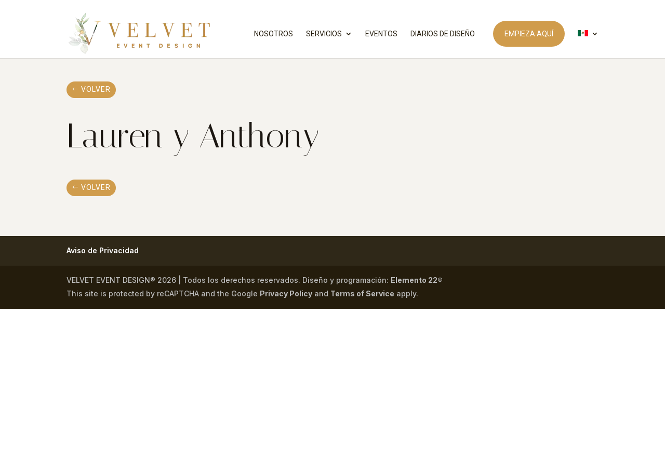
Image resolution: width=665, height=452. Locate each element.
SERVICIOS (324, 34)
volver (96, 89)
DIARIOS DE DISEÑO (442, 34)
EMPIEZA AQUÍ (528, 34)
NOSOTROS (273, 34)
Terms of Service (362, 293)
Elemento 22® (417, 280)
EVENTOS (381, 34)
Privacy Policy (286, 293)
